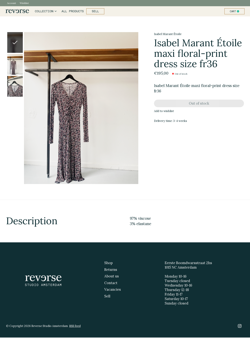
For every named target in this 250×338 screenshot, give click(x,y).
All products (72, 11)
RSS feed (75, 326)
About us (111, 277)
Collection (46, 11)
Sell (94, 11)
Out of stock (199, 104)
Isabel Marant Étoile (167, 34)
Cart (234, 11)
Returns (110, 270)
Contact (110, 283)
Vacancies (112, 290)
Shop (108, 263)
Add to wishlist (164, 113)
